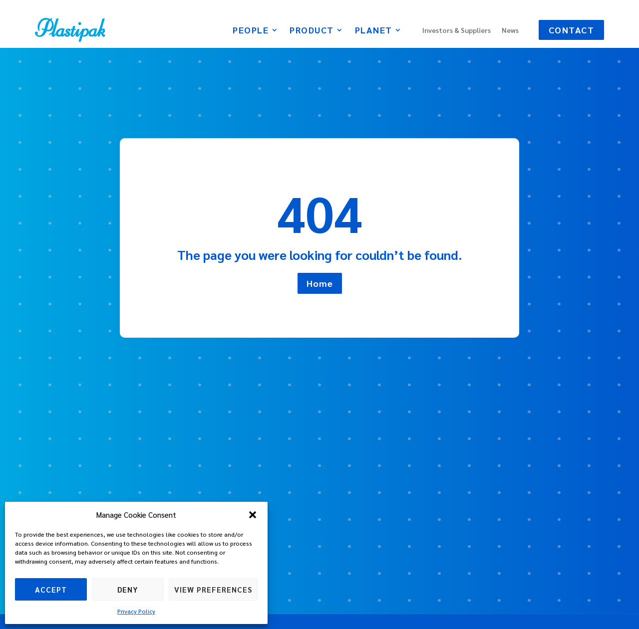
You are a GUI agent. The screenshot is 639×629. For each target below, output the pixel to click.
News (510, 30)
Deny (127, 589)
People (251, 30)
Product (312, 30)
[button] (253, 515)
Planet (373, 30)
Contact (572, 29)
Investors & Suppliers (456, 30)
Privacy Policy (136, 611)
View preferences (213, 589)
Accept (51, 589)
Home (320, 283)
